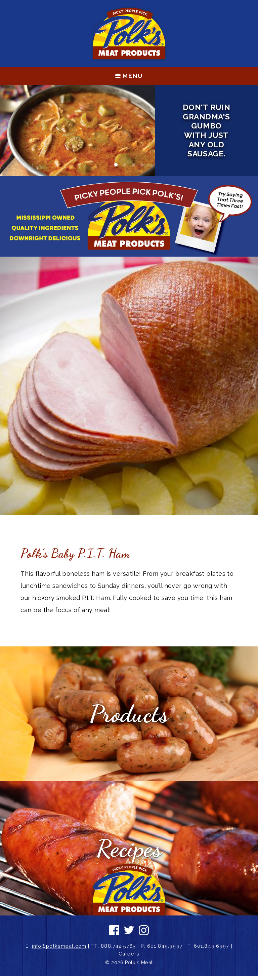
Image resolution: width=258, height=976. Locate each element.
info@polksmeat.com (59, 946)
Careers (129, 953)
